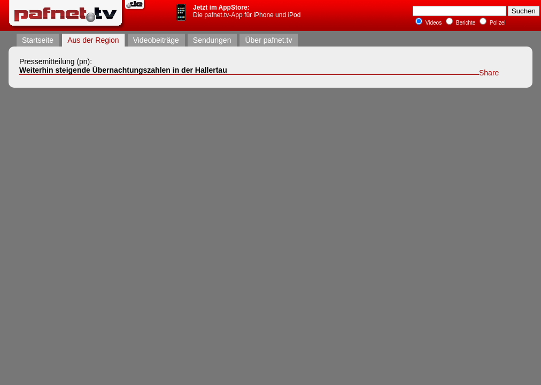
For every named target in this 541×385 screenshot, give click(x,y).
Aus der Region (93, 40)
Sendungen (212, 40)
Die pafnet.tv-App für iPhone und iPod (246, 11)
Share (489, 72)
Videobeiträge (156, 40)
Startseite (37, 40)
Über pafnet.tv (268, 40)
